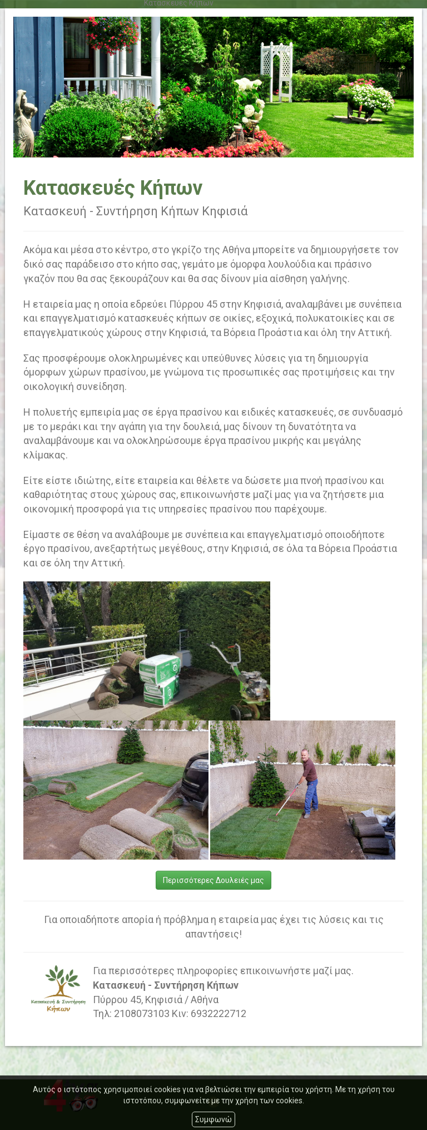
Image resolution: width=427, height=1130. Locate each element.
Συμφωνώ (213, 1119)
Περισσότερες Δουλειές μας (213, 880)
